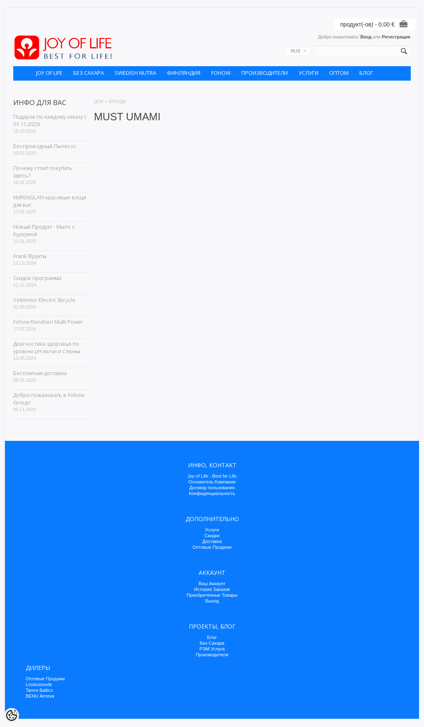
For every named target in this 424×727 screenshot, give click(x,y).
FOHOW (221, 73)
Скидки (212, 535)
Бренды (117, 101)
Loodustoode (39, 684)
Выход (212, 600)
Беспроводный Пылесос (45, 146)
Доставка (212, 541)
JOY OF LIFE (49, 73)
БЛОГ (366, 73)
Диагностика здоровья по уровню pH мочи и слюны (46, 347)
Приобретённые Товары (212, 595)
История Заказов (212, 589)
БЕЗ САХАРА (88, 73)
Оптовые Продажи (212, 547)
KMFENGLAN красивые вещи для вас (49, 201)
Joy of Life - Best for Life (212, 476)
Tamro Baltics (39, 690)
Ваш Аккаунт (211, 583)
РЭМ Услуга (211, 648)
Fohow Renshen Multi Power (48, 321)
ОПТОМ (339, 73)
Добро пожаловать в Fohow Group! (48, 398)
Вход (365, 36)
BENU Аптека (40, 696)
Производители (212, 654)
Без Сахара (212, 643)
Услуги (212, 529)
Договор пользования (212, 487)
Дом (99, 101)
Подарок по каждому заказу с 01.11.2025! (50, 120)
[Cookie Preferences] (11, 715)
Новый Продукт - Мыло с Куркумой (44, 230)
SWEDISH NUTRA (135, 73)
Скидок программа (37, 278)
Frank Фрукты (29, 256)
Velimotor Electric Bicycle (44, 300)
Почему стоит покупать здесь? (42, 171)
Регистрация (396, 36)
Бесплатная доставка (40, 373)
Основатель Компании (212, 481)
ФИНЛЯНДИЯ (183, 73)
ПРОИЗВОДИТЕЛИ (264, 73)
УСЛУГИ (308, 73)
